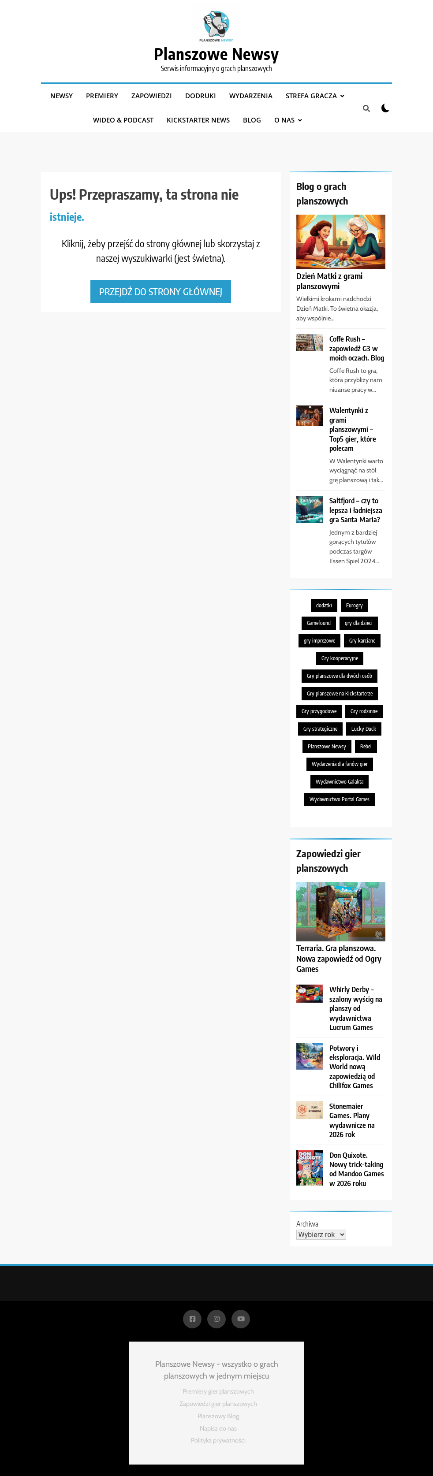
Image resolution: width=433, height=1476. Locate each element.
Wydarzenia (250, 95)
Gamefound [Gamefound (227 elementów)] (319, 623)
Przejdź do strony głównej (160, 291)
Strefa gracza (311, 95)
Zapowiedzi (151, 95)
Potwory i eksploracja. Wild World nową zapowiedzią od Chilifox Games (354, 1066)
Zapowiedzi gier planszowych (218, 1404)
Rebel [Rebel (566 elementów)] (366, 746)
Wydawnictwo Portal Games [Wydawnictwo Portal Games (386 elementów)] (340, 799)
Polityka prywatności (218, 1440)
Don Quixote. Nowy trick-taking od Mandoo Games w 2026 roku (356, 1169)
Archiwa (307, 1223)
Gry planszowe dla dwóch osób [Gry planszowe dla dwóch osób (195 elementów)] (339, 676)
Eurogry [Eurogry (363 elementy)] (354, 605)
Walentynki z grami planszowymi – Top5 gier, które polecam (352, 429)
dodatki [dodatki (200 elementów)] (324, 605)
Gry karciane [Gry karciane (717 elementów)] (362, 640)
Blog (252, 119)
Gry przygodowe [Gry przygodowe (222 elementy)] (319, 711)
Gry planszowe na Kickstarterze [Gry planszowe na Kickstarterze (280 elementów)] (340, 693)
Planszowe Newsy (216, 53)
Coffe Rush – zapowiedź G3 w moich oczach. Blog (356, 348)
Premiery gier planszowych (218, 1391)
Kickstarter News (198, 119)
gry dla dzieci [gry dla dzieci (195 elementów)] (359, 623)
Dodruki (200, 95)
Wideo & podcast (123, 119)
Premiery (102, 95)
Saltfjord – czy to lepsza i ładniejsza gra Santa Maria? (355, 510)
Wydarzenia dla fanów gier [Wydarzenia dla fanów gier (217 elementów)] (340, 764)
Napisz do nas (218, 1428)
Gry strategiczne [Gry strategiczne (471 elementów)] (320, 728)
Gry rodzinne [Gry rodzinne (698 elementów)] (364, 711)
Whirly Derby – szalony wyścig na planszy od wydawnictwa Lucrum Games (355, 1008)
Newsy (61, 95)
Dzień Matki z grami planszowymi (329, 281)
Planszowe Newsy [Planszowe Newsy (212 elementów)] (327, 746)
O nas (284, 119)
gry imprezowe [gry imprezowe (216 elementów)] (319, 640)
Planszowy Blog (218, 1416)
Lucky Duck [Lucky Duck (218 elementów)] (363, 728)
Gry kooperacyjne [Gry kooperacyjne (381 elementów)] (339, 658)
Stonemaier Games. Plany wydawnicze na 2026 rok (352, 1120)
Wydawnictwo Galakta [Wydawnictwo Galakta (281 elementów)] (339, 781)
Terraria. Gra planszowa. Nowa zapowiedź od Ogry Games (338, 958)
